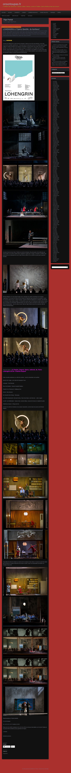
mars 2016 (55, 217)
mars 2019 (55, 174)
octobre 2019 (55, 165)
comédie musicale (33, 12)
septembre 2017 (56, 195)
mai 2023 (55, 120)
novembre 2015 (56, 222)
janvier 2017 (55, 204)
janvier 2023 (55, 125)
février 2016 (55, 218)
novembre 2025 (56, 86)
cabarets (17, 12)
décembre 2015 (56, 220)
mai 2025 (55, 92)
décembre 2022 (56, 127)
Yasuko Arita (20, 35)
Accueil (4, 12)
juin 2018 (55, 184)
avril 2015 (55, 231)
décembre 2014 (56, 236)
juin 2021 (55, 147)
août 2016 (55, 210)
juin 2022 (55, 133)
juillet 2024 (55, 105)
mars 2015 (55, 232)
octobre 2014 (55, 238)
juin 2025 (55, 91)
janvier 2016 (55, 219)
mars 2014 (55, 247)
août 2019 (55, 167)
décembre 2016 (56, 205)
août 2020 (55, 153)
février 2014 (55, 248)
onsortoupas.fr (12, 4)
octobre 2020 (55, 151)
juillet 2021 (55, 146)
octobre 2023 (55, 115)
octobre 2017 (55, 194)
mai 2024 (55, 108)
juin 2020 (55, 156)
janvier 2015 (55, 234)
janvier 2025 (55, 98)
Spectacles (15, 15)
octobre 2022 (55, 129)
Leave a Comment (27, 35)
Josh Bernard (9, 32)
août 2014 (55, 241)
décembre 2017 (56, 191)
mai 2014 (55, 244)
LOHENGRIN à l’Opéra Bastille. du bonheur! (21, 29)
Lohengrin (42, 32)
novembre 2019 (56, 163)
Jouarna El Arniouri (15, 32)
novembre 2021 (56, 142)
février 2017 (55, 203)
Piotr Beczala (22, 33)
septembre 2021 (56, 144)
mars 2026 (55, 82)
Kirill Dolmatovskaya (29, 32)
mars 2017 (55, 201)
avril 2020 (55, 157)
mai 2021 (55, 148)
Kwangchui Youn (36, 32)
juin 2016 (55, 213)
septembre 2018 (56, 181)
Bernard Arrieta (16, 30)
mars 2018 (55, 187)
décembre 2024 (56, 99)
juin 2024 (55, 106)
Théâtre (23, 15)
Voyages (30, 15)
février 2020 (55, 160)
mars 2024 (55, 110)
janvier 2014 (55, 250)
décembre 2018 (56, 177)
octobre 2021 (55, 143)
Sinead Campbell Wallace (41, 33)
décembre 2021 (56, 141)
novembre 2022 (56, 128)
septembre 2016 (56, 209)
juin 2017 (55, 198)
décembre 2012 (56, 258)
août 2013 (55, 253)
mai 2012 (55, 261)
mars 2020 (55, 158)
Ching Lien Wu (41, 30)
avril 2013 (55, 257)
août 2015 (55, 225)
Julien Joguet (22, 32)
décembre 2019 (56, 162)
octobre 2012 (55, 260)
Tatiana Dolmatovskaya (7, 35)
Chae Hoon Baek (28, 30)
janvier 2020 (55, 161)
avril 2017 (55, 200)
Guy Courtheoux (9, 27)
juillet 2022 (55, 132)
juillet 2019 (55, 168)
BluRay (10, 12)
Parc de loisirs (6, 15)
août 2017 (55, 196)
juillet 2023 (55, 119)
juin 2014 (55, 243)
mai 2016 (55, 214)
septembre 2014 (56, 239)
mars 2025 (55, 95)
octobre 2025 (55, 87)
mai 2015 (55, 229)
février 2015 (55, 233)
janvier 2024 (55, 111)
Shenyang (34, 33)
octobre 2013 (55, 251)
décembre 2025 (56, 85)
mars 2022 (55, 137)
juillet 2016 (55, 212)
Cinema (24, 12)
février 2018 (55, 189)
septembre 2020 (56, 152)
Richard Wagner (29, 33)
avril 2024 (55, 109)
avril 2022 (55, 136)
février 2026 (55, 84)
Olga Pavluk (9, 33)
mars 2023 (55, 123)
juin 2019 (55, 170)
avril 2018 (55, 186)
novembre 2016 (56, 206)
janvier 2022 (55, 139)
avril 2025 (55, 94)
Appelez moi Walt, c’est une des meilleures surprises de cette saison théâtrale (58, 59)
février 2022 (55, 138)
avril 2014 (55, 246)
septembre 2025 (56, 89)
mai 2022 (55, 134)
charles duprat (35, 30)
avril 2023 (55, 122)
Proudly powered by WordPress (28, 768)
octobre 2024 (55, 101)
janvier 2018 (55, 190)
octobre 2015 (55, 223)
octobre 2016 (55, 208)
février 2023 (55, 124)
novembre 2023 (56, 114)
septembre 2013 (56, 252)
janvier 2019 (55, 176)
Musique (53, 12)
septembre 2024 (56, 103)
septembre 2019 (56, 166)
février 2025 (55, 96)
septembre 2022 (56, 130)
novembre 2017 (56, 193)
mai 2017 (55, 199)
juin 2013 (55, 255)
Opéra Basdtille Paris (16, 33)
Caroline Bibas (22, 30)
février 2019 (55, 175)
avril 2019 (55, 172)
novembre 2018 (56, 179)
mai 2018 (55, 185)
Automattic (46, 768)
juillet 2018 (55, 182)
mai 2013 (55, 256)
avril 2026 (55, 81)
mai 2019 (55, 171)
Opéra (59, 12)
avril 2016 (55, 215)
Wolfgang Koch (15, 35)
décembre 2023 (56, 113)
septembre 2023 (56, 117)
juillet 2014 (55, 242)
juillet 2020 (55, 155)
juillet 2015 (55, 227)
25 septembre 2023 (17, 27)
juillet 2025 (55, 90)
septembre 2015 (56, 224)
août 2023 (55, 118)
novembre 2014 (56, 237)
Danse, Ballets (44, 12)
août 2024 (55, 104)
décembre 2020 (56, 149)
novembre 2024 (56, 100)
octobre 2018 (55, 180)
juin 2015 (55, 228)
